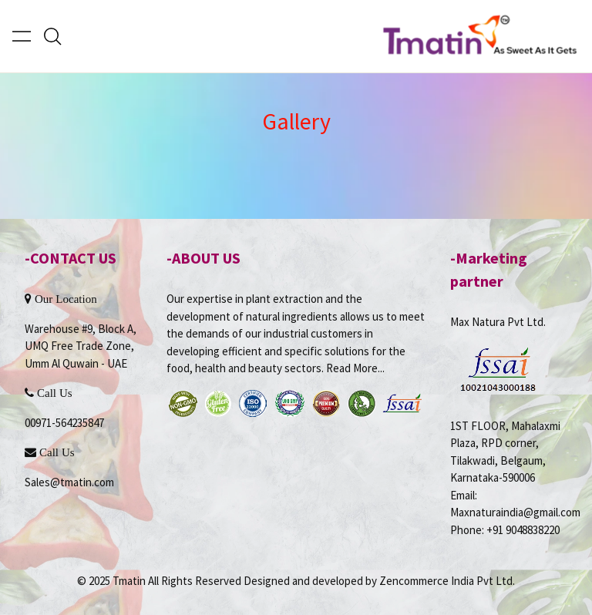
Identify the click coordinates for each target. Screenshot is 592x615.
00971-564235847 (64, 422)
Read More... (355, 368)
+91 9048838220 (523, 530)
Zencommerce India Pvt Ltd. (447, 580)
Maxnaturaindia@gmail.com (515, 512)
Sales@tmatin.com (69, 482)
